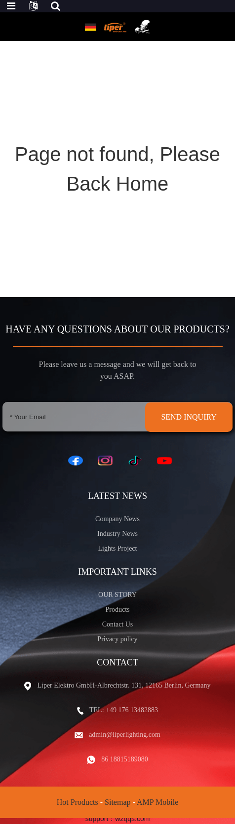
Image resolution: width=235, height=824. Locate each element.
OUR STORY (117, 594)
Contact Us (117, 624)
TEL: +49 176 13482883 (123, 710)
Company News (117, 519)
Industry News (117, 533)
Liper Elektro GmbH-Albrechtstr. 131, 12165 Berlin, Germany (123, 685)
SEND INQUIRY (188, 417)
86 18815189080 (124, 759)
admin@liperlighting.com (124, 734)
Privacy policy (117, 639)
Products (118, 609)
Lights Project (117, 548)
